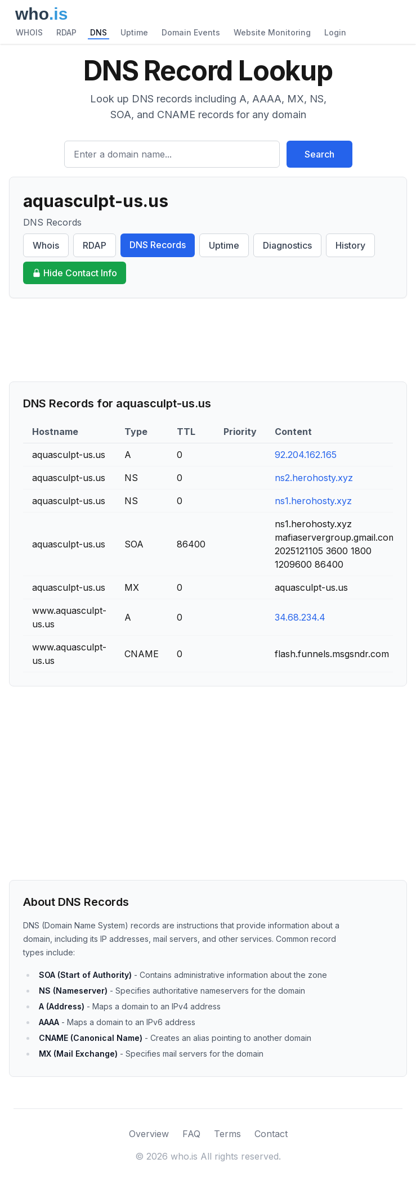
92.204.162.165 (306, 454)
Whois (46, 245)
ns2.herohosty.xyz (314, 477)
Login (335, 32)
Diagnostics (287, 245)
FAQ (191, 1133)
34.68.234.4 (300, 617)
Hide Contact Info (74, 273)
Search (319, 154)
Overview (149, 1133)
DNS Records (157, 244)
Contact (271, 1133)
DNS (98, 32)
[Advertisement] (208, 340)
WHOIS (29, 32)
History (350, 245)
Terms (227, 1133)
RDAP (66, 32)
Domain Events (191, 32)
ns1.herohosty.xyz (313, 500)
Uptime (134, 32)
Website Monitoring (272, 32)
